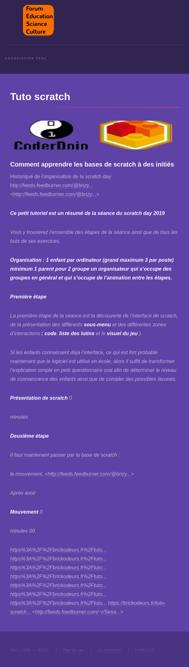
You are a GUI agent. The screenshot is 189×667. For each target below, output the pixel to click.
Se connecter (109, 650)
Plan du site (73, 650)
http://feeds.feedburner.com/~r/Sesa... (77, 612)
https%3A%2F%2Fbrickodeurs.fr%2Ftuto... (58, 550)
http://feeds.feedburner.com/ (51, 185)
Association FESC (26, 62)
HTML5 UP (145, 650)
